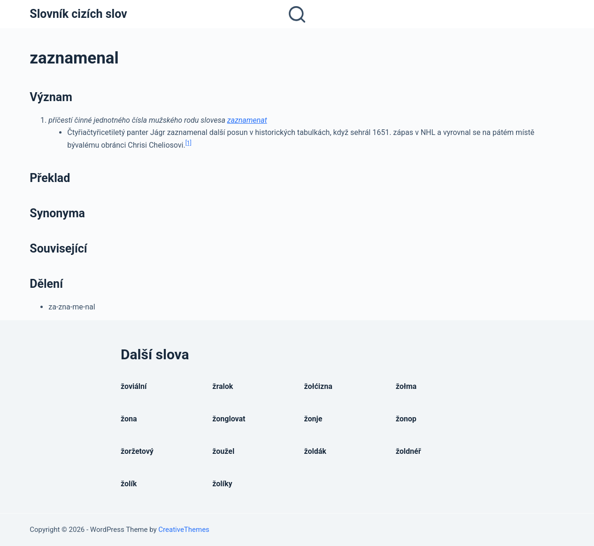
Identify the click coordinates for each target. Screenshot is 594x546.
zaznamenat (247, 120)
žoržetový (137, 451)
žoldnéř (408, 451)
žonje (313, 418)
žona (129, 418)
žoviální (134, 386)
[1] (188, 143)
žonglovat (228, 418)
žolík (129, 483)
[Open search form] (297, 14)
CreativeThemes (183, 529)
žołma (406, 386)
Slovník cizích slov (78, 14)
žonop (406, 418)
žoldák (315, 451)
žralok (222, 386)
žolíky (222, 483)
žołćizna (318, 386)
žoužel (223, 451)
